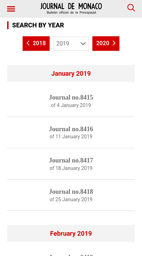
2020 (105, 43)
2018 (36, 43)
